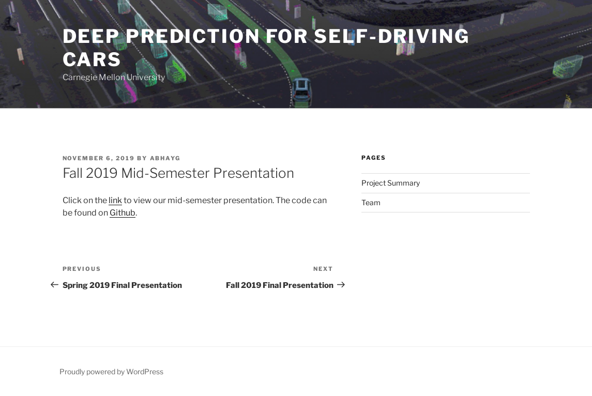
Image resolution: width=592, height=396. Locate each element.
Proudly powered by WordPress (111, 371)
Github (122, 213)
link (115, 200)
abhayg (165, 158)
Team (371, 202)
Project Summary (390, 182)
